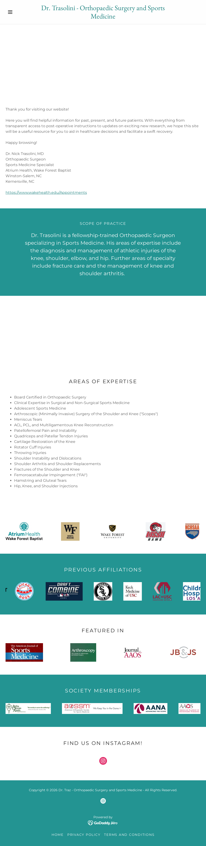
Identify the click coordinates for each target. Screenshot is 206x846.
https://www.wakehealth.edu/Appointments (46, 192)
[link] (103, 17)
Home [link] (58, 835)
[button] (20, 12)
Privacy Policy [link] (84, 835)
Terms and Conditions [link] (129, 835)
